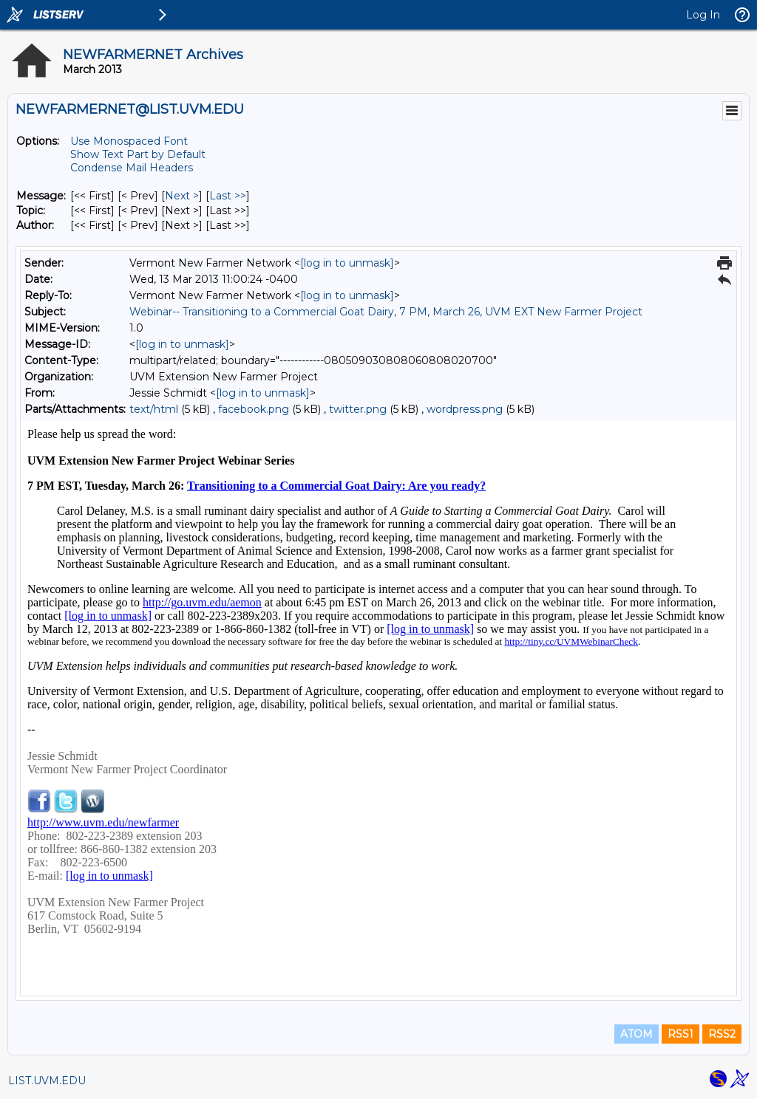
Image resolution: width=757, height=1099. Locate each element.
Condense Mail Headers (131, 167)
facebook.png (253, 409)
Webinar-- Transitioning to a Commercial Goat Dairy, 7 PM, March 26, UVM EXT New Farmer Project (385, 311)
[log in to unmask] (347, 263)
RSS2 (722, 1034)
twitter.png (358, 409)
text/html (153, 409)
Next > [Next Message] (182, 195)
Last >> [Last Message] (227, 195)
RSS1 (680, 1034)
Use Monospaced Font (129, 141)
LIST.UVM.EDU (47, 1080)
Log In (703, 14)
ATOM (636, 1034)
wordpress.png (465, 409)
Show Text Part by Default (138, 154)
